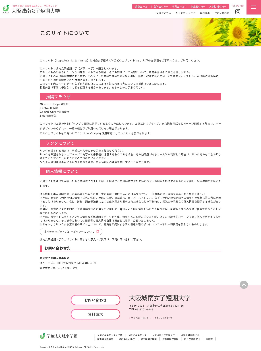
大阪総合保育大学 (137, 335)
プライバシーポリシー (141, 318)
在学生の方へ (161, 6)
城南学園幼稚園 (149, 338)
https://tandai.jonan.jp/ (71, 60)
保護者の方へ (198, 6)
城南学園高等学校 (190, 335)
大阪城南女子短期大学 (163, 335)
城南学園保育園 (170, 338)
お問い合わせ (221, 12)
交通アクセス (163, 12)
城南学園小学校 (127, 338)
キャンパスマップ (185, 12)
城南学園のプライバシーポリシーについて (69, 231)
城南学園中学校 (105, 338)
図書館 (209, 338)
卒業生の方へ (179, 6)
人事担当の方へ (218, 6)
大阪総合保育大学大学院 (110, 335)
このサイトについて (163, 318)
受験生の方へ (142, 6)
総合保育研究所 (192, 338)
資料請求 (205, 12)
